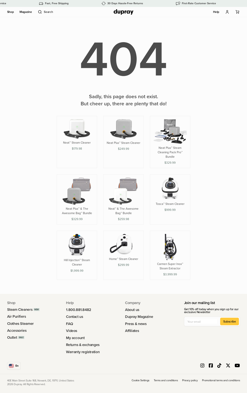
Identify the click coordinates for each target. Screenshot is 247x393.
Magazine (25, 12)
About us (132, 310)
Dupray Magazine (139, 316)
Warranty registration (83, 352)
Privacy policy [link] (190, 380)
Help (216, 12)
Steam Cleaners (20, 309)
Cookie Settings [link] (140, 380)
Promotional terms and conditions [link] (221, 380)
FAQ (69, 324)
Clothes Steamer (20, 323)
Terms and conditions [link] (166, 380)
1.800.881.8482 (78, 310)
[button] (45, 12)
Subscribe (229, 321)
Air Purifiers (16, 316)
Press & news (135, 324)
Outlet (12, 337)
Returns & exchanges (83, 345)
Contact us (74, 316)
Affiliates (132, 331)
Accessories (17, 330)
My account (75, 338)
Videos (71, 331)
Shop (10, 12)
